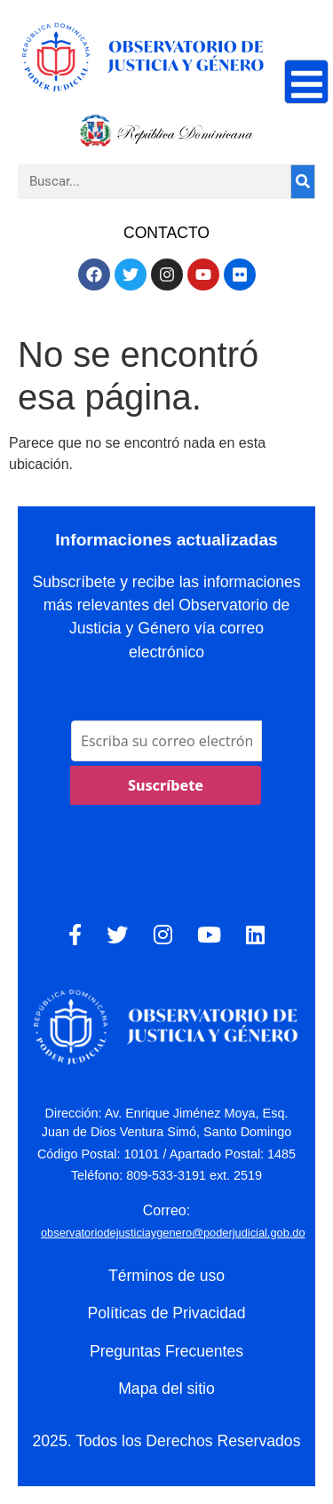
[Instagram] (163, 935)
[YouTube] (209, 935)
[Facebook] (75, 935)
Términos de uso (166, 1276)
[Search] (302, 181)
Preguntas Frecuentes (166, 1351)
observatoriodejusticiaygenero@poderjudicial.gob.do (173, 1232)
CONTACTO (166, 233)
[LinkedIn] (255, 935)
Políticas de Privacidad (167, 1313)
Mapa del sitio (166, 1388)
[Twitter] (117, 935)
